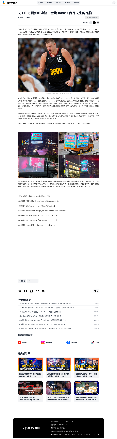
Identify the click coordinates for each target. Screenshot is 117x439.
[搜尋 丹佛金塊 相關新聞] (22, 281)
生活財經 (67, 3)
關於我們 (76, 3)
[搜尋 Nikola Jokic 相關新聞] (32, 281)
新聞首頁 (41, 3)
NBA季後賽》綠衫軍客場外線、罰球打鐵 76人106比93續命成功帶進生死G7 (42, 324)
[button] (90, 22)
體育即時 (58, 3)
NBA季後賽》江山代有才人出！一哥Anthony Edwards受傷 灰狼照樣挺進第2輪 (44, 304)
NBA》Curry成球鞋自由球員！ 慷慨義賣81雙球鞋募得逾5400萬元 (39, 316)
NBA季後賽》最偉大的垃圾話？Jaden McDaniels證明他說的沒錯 (39, 312)
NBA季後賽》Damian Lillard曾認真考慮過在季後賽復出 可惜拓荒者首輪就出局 (44, 328)
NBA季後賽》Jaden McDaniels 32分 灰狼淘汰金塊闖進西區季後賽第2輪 (42, 320)
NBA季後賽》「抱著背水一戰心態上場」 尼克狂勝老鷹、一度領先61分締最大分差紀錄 (46, 308)
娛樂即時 (49, 3)
